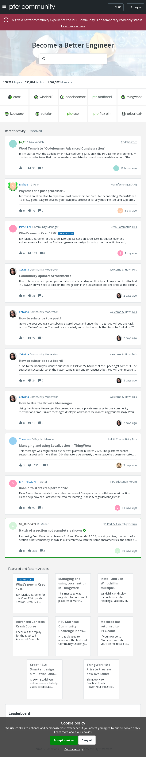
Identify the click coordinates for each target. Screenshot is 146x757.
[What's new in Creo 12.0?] (30, 593)
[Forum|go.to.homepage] (32, 7)
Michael (24, 184)
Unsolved (35, 131)
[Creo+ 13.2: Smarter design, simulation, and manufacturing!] (45, 679)
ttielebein (25, 439)
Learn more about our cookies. (73, 732)
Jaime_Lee (25, 227)
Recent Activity (15, 131)
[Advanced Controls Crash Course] (30, 636)
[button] (73, 749)
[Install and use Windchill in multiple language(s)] (115, 593)
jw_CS (22, 142)
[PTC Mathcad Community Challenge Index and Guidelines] (73, 636)
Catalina (24, 269)
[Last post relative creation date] (129, 168)
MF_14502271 (27, 481)
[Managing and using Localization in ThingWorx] (73, 593)
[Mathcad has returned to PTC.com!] (115, 636)
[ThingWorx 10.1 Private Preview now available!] (101, 679)
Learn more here (73, 26)
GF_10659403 (27, 524)
